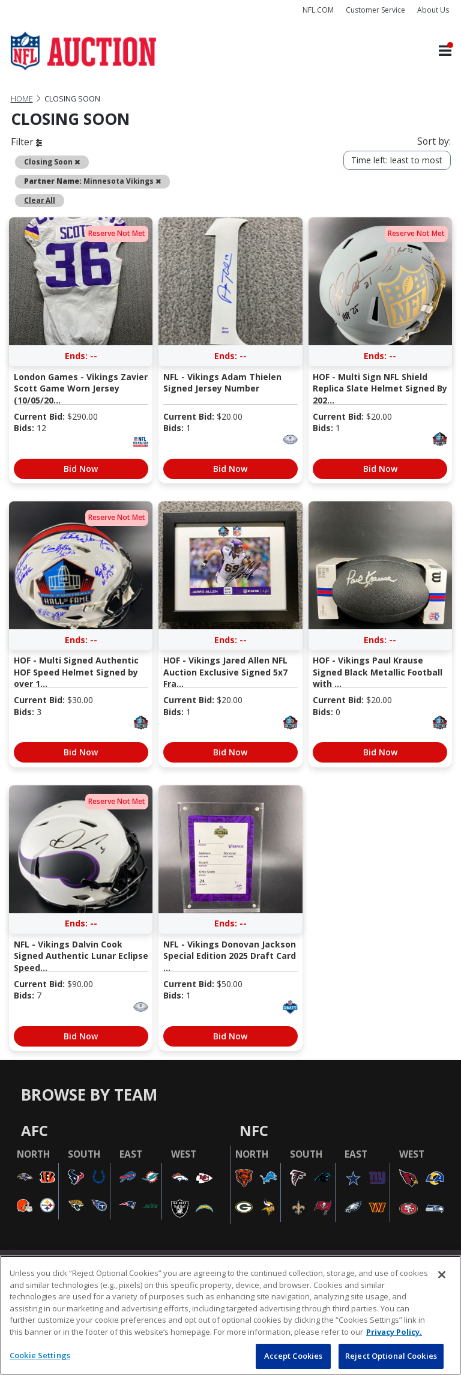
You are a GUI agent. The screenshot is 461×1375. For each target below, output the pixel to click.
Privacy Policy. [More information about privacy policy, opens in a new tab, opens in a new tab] (394, 1331)
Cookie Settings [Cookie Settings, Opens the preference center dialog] (40, 1355)
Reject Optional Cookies (391, 1355)
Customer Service (375, 10)
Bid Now (81, 468)
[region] (230, 1315)
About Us (433, 10)
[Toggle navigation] (445, 51)
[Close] (442, 1275)
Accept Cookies (293, 1355)
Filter (26, 141)
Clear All (39, 200)
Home (22, 99)
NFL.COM (318, 10)
